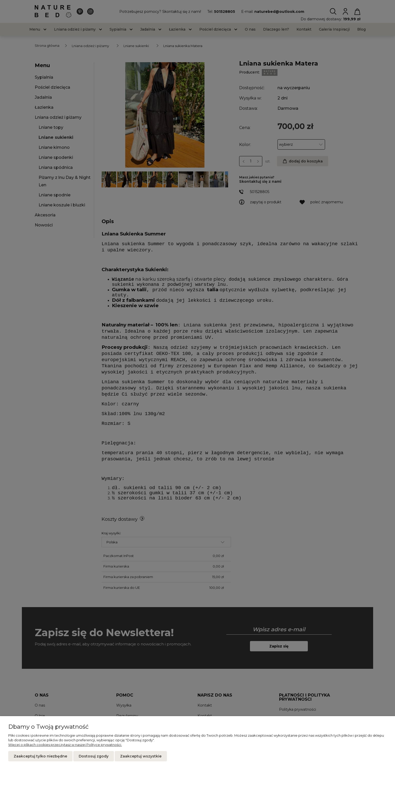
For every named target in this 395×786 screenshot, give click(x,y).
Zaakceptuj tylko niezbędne (40, 756)
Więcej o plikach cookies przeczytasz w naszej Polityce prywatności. (65, 745)
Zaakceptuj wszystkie (140, 756)
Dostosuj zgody (94, 756)
